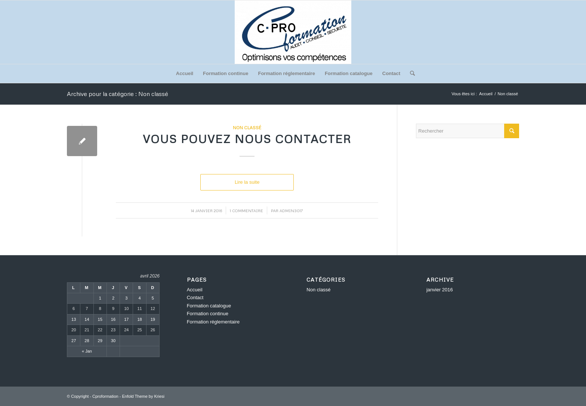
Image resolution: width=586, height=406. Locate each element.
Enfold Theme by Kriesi (143, 396)
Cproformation (105, 396)
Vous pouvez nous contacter (247, 139)
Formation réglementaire (286, 73)
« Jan (87, 351)
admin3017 (291, 210)
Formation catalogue (349, 73)
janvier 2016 (439, 289)
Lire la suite (247, 182)
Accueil (184, 73)
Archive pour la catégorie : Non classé (117, 93)
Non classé (247, 127)
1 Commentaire (246, 210)
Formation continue (225, 73)
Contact (391, 73)
